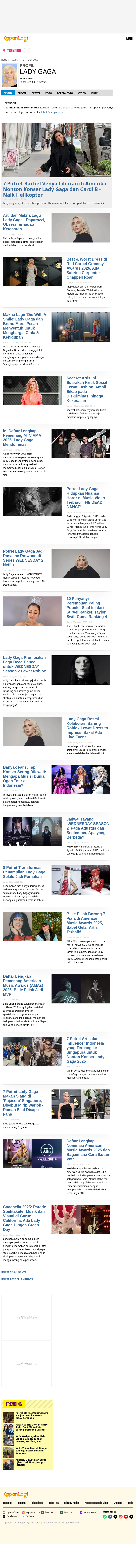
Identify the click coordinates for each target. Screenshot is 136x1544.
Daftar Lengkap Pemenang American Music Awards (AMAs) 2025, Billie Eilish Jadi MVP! (23, 985)
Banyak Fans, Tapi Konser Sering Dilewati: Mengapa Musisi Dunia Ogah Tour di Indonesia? (24, 776)
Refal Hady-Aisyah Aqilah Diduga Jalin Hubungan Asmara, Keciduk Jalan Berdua (30, 1439)
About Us (7, 1503)
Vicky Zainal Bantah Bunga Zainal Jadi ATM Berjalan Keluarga (31, 1450)
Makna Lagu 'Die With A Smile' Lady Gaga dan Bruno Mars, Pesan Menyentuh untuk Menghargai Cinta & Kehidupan (24, 325)
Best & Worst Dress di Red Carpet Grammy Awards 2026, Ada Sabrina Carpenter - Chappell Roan (87, 268)
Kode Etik (54, 1503)
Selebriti (15, 60)
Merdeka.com (87, 1512)
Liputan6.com (11, 1512)
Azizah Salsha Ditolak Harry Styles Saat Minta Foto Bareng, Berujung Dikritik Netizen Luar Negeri (32, 1427)
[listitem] (27, 50)
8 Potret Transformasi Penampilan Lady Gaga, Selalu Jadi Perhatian (24, 872)
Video (82, 93)
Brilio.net (28, 1516)
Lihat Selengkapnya (52, 112)
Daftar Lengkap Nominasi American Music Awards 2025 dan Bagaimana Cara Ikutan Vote (88, 1150)
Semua (8, 93)
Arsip (130, 1503)
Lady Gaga (33, 60)
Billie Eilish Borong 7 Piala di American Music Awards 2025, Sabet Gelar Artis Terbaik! (86, 923)
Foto (48, 93)
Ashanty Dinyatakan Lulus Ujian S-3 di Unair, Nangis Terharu (31, 1462)
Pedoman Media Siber (96, 1503)
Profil (22, 93)
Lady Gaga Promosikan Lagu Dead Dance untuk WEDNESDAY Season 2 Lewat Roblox (24, 664)
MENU (129, 38)
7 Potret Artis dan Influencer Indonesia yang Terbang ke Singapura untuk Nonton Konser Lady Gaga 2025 (85, 1050)
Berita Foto (65, 93)
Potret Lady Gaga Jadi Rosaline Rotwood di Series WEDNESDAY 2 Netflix (23, 558)
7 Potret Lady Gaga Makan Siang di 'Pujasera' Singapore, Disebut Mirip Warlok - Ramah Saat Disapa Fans (23, 1102)
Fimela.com (10, 1516)
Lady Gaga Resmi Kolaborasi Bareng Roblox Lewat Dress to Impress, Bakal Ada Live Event (87, 728)
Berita (36, 93)
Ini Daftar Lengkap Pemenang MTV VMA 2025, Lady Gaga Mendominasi (22, 438)
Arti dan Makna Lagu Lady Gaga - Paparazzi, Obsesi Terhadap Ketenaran (24, 222)
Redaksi (22, 1503)
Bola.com (66, 1512)
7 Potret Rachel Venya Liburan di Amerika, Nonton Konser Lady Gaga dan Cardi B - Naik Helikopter (55, 189)
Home (4, 60)
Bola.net (47, 1512)
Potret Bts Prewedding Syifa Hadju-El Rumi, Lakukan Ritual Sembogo (32, 1415)
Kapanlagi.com (31, 1512)
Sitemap (118, 1503)
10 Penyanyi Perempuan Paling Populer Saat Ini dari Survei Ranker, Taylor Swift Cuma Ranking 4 (87, 607)
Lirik (94, 93)
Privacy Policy (71, 1503)
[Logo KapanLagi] (15, 38)
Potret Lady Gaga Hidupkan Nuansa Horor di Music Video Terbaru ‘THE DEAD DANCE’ (86, 498)
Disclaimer (37, 1503)
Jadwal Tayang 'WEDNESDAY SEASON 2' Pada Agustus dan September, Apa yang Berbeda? (88, 828)
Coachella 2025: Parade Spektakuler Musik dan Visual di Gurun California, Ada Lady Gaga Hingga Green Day (24, 1218)
